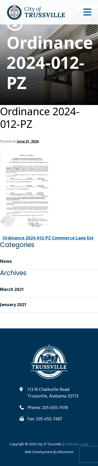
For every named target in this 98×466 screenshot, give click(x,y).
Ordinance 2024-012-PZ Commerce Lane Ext (48, 238)
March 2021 (12, 289)
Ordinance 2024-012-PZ (49, 53)
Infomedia (65, 452)
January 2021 (13, 304)
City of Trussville (49, 444)
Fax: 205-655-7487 (44, 419)
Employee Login (77, 444)
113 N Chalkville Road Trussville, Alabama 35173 (52, 392)
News (6, 261)
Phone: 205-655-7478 (47, 407)
